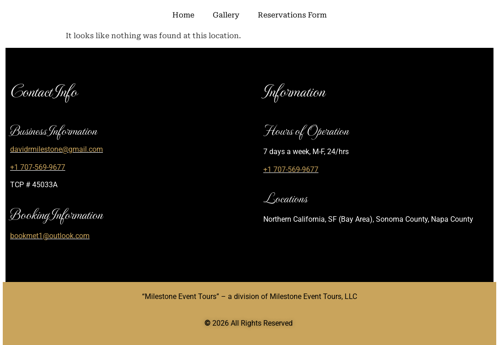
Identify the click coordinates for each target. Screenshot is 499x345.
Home (183, 15)
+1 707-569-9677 (37, 167)
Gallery (226, 15)
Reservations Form (292, 15)
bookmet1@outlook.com (50, 235)
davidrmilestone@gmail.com (56, 149)
